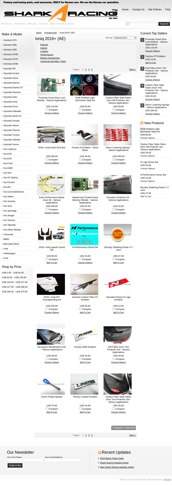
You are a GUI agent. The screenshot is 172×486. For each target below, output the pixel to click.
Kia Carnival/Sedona (14, 191)
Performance (46, 54)
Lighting (44, 51)
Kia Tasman (9, 220)
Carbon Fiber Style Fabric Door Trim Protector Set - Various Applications (118, 399)
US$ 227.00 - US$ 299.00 (15, 287)
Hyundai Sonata (11, 120)
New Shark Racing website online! (117, 467)
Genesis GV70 (11, 59)
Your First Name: (14, 457)
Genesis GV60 (11, 54)
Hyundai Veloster (12, 139)
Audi (6, 248)
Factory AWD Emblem (85, 347)
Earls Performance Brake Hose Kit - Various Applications (51, 200)
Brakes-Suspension (50, 58)
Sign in (53, 24)
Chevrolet (8, 234)
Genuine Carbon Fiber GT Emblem (85, 298)
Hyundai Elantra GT (13, 87)
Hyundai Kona (11, 106)
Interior (43, 48)
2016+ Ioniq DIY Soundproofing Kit (52, 298)
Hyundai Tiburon (12, 130)
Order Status (19, 24)
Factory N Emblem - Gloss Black (85, 148)
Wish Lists (32, 24)
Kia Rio (7, 187)
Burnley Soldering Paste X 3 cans (118, 248)
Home (39, 33)
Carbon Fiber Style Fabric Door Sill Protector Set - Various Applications (118, 100)
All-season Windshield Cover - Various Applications (51, 348)
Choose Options (52, 113)
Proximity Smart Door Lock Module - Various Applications (52, 99)
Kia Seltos (9, 196)
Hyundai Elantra (11, 82)
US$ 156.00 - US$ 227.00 (15, 282)
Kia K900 (8, 168)
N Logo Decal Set (149, 162)
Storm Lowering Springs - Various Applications (118, 148)
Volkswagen (9, 253)
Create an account (66, 24)
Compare (53, 109)
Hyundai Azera (11, 78)
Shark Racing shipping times (114, 462)
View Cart (43, 24)
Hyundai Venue (11, 144)
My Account (7, 24)
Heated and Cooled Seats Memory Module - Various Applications (85, 200)
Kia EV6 (8, 154)
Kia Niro (8, 172)
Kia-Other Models (12, 229)
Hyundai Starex (11, 125)
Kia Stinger (9, 215)
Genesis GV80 (11, 63)
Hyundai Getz (10, 97)
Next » (132, 69)
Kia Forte (8, 163)
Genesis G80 (10, 45)
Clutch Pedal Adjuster (51, 396)
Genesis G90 (10, 49)
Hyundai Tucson (12, 135)
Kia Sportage (10, 210)
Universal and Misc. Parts (53, 61)
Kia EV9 (8, 158)
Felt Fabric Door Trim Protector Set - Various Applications (118, 349)
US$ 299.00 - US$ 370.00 (15, 291)
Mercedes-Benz (11, 244)
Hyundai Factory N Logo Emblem (118, 298)
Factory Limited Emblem (85, 396)
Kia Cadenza (10, 149)
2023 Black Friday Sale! (112, 458)
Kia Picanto (9, 182)
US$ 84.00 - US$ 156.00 (14, 277)
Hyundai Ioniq (10, 101)
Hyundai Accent (11, 73)
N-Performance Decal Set (85, 247)
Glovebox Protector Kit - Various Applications (118, 198)
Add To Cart (52, 263)
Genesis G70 (10, 40)
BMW (6, 239)
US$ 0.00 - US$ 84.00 (13, 272)
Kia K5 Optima (11, 177)
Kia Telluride (10, 225)
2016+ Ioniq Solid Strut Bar (51, 147)
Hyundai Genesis (12, 92)
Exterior (44, 44)
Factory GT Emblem (155, 56)
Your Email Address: (54, 457)
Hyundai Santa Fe (12, 116)
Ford (6, 258)
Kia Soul (8, 206)
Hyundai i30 (9, 68)
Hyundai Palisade (12, 111)
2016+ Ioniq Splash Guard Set (52, 248)
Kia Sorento (9, 201)
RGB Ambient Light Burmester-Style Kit (85, 99)
